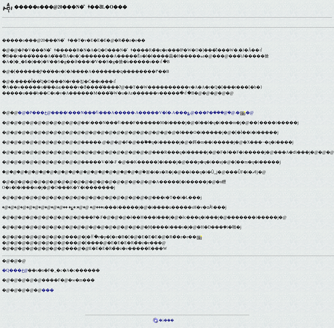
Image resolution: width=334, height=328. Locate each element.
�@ (250, 112)
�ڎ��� (163, 320)
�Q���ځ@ (15, 270)
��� (48, 290)
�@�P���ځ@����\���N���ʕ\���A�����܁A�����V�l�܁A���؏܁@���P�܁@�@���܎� (129, 112)
